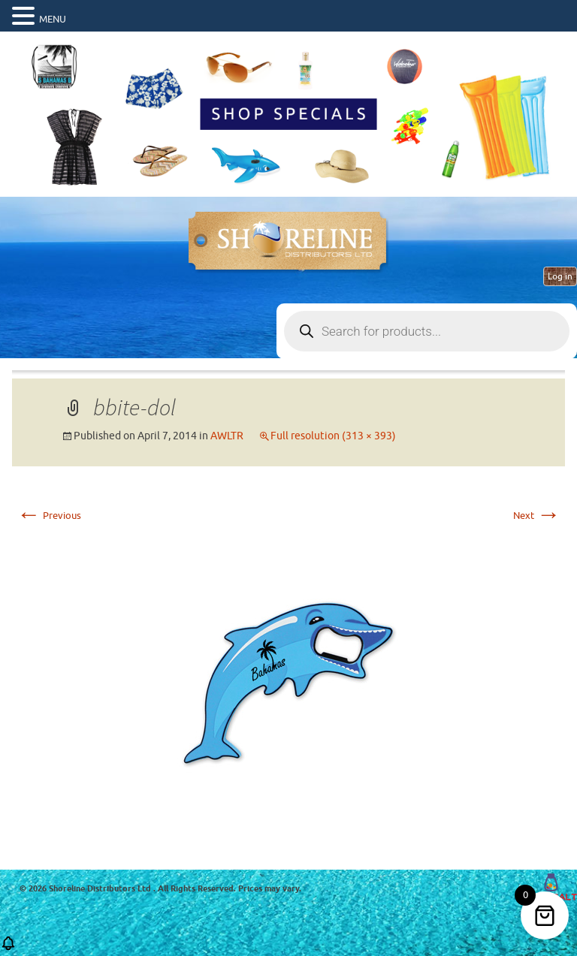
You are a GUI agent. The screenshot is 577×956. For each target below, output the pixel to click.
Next (536, 515)
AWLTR (226, 436)
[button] (8, 948)
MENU (52, 19)
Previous (49, 515)
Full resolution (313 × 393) (333, 436)
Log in (560, 276)
